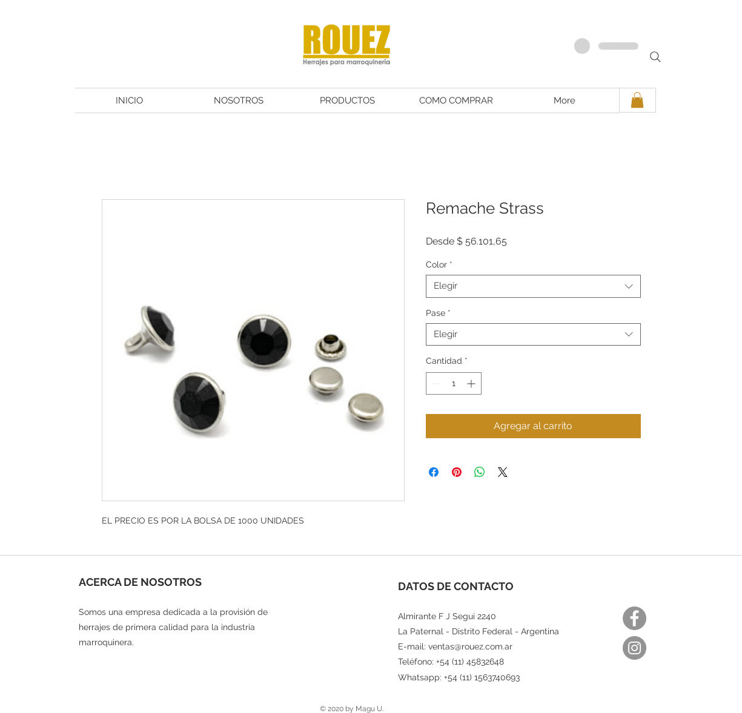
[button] (637, 100)
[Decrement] (435, 383)
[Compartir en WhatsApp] (479, 472)
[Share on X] (502, 472)
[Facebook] (634, 618)
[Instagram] (634, 648)
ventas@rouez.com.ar (470, 646)
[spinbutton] (454, 383)
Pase (438, 313)
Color (439, 264)
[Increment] (472, 383)
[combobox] (533, 286)
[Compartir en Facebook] (433, 472)
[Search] (655, 57)
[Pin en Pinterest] (456, 472)
